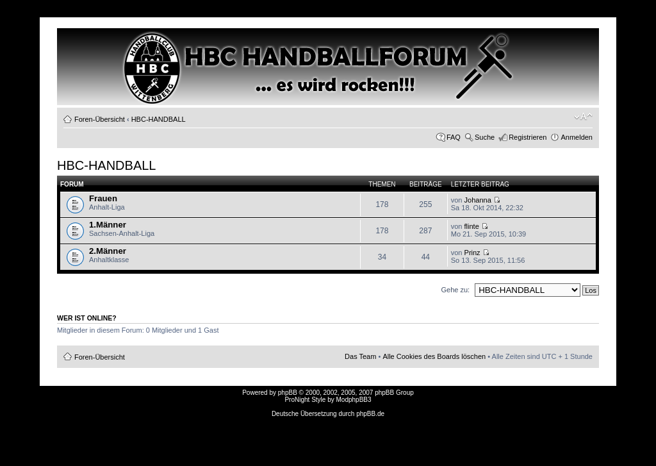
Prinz (472, 252)
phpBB (287, 392)
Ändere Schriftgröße (583, 116)
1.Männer (107, 224)
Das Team (360, 356)
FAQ (454, 137)
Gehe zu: (455, 290)
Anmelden (577, 137)
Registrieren (527, 137)
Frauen (103, 198)
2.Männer (107, 251)
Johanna (477, 200)
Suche (485, 137)
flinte (471, 226)
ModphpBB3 (354, 399)
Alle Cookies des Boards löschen (434, 356)
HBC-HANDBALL (158, 119)
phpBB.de (370, 413)
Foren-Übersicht (99, 119)
